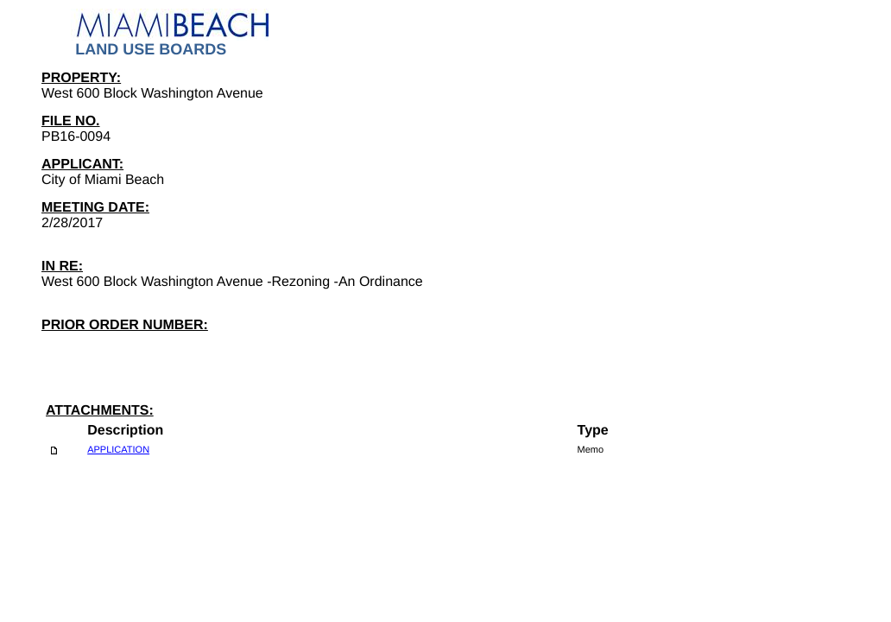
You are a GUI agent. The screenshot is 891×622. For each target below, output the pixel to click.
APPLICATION (118, 450)
